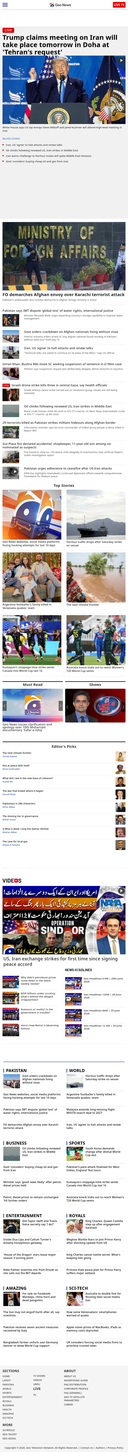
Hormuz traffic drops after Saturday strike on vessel (103, 1077)
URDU (36, 1384)
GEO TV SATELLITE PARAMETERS (74, 1398)
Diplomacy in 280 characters (18, 803)
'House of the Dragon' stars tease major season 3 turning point (29, 1256)
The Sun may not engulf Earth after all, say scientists (31, 1313)
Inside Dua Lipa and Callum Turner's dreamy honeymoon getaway (27, 1241)
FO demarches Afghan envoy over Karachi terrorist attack (30, 1126)
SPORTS (6, 1392)
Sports (77, 1143)
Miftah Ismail (9, 819)
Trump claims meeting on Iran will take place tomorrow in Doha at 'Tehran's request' (60, 44)
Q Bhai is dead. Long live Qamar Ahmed (25, 828)
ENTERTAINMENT (12, 1397)
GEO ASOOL (9, 1438)
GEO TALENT (9, 1434)
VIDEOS (37, 1380)
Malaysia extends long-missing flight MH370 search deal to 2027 (90, 1111)
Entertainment (24, 1215)
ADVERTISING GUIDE (76, 1380)
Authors (100, 1447)
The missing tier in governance (20, 816)
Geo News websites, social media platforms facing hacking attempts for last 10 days (31, 1096)
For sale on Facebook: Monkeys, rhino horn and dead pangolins (39, 1297)
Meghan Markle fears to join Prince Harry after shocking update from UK (93, 1241)
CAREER (68, 1404)
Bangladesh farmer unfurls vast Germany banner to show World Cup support (30, 1344)
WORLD (6, 1388)
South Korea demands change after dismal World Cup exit (103, 1152)
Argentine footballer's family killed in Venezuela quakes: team (90, 1096)
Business (16, 1143)
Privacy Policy (116, 1447)
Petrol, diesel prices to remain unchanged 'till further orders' (30, 1199)
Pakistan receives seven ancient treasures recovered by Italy (30, 1329)
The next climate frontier (16, 752)
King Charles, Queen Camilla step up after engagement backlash (104, 1224)
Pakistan (16, 1070)
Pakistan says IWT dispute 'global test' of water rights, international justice (30, 1111)
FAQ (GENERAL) (73, 1392)
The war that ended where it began (22, 790)
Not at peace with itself (16, 765)
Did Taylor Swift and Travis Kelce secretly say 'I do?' (39, 1222)
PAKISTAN (8, 1384)
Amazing (16, 1288)
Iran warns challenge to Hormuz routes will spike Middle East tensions (48, 155)
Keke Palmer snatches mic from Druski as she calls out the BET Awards (30, 1271)
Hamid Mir (7, 781)
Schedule (8, 1430)
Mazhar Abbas (9, 832)
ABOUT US (70, 1376)
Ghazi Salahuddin (11, 769)
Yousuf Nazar (9, 794)
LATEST (6, 1380)
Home (6, 1376)
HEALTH (7, 1409)
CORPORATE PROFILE (76, 1388)
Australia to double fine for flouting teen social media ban (103, 1297)
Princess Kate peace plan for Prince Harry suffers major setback (93, 1271)
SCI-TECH (7, 1417)
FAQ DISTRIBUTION (75, 1384)
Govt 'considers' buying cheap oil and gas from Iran (37, 161)
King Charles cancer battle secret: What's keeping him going (93, 1256)
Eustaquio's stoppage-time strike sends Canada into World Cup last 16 (92, 1183)
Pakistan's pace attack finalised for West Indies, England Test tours (93, 1168)
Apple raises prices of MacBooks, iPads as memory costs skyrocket (93, 1329)
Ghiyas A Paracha (11, 845)
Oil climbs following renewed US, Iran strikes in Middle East (42, 150)
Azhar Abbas (8, 807)
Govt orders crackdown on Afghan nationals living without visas (39, 1079)
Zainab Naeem (9, 756)
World (77, 1070)
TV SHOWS (39, 1375)
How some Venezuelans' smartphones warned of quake (91, 1313)
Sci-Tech (78, 1288)
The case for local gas (15, 841)
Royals (77, 1215)
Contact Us (86, 1447)
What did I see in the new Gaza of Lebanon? (27, 778)
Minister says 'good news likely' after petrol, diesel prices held (32, 1183)
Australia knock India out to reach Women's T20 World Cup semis (95, 1199)
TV (34, 1394)
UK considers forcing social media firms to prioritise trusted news (94, 1344)
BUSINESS (8, 1405)
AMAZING (8, 1413)
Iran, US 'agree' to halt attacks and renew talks (34, 144)
